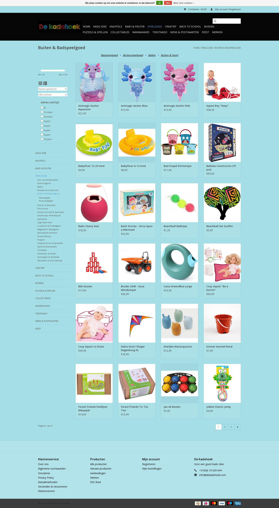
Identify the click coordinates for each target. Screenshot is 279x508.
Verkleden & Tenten (46, 253)
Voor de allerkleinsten (47, 179)
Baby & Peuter (134, 26)
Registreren (148, 464)
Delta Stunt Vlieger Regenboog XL (133, 348)
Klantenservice (46, 491)
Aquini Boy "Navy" (217, 105)
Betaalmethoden (47, 482)
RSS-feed (95, 482)
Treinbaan (42, 250)
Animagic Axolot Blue (134, 105)
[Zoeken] (226, 21)
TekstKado (159, 32)
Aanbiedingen (98, 473)
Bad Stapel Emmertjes (177, 166)
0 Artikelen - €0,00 (195, 9)
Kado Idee (100, 26)
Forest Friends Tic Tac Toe (134, 408)
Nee (168, 3)
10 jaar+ (48, 139)
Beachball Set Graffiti (219, 226)
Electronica (42, 208)
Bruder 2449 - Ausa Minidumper (132, 288)
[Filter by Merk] (52, 95)
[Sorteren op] (52, 89)
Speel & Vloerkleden (47, 246)
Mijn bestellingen (152, 468)
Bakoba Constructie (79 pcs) (221, 167)
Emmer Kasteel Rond (219, 346)
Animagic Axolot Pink (177, 105)
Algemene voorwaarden (52, 468)
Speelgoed (155, 26)
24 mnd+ (48, 116)
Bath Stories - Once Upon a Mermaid (136, 227)
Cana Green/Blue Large (178, 286)
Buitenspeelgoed (133, 55)
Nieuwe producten (100, 468)
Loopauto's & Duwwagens (49, 225)
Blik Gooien (85, 286)
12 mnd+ (48, 112)
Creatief (170, 26)
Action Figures (44, 183)
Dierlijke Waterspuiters (178, 346)
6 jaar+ (47, 130)
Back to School (190, 26)
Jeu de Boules (172, 406)
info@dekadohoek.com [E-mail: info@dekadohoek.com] (212, 475)
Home (86, 26)
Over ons (43, 464)
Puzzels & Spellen (95, 32)
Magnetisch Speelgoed (48, 229)
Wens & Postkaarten (184, 32)
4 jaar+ (47, 125)
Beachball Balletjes (175, 226)
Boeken (209, 26)
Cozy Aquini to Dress (91, 346)
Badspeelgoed (109, 55)
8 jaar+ (47, 134)
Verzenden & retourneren (52, 486)
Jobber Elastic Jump (218, 406)
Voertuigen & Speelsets (48, 257)
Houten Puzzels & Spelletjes (50, 212)
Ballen (152, 55)
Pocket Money (44, 236)
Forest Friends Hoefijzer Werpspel (92, 408)
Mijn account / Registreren (225, 9)
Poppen (41, 239)
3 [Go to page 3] (231, 426)
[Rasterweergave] (40, 83)
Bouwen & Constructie (48, 190)
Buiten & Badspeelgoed (228, 47)
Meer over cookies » (183, 3)
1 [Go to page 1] (218, 426)
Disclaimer (44, 473)
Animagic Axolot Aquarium (88, 107)
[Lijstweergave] (45, 83)
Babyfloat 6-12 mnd (133, 166)
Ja (159, 3)
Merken (217, 32)
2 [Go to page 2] (224, 426)
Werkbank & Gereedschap (49, 260)
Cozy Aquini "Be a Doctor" (217, 288)
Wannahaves (140, 32)
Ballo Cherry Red (88, 226)
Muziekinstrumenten (47, 232)
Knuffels (116, 26)
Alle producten (98, 464)
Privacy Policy (46, 477)
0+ (45, 107)
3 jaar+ (47, 121)
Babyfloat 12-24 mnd (91, 166)
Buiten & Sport (169, 55)
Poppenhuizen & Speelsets (50, 243)
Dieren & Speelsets (46, 205)
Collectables (120, 32)
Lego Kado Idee (44, 222)
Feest (205, 32)
